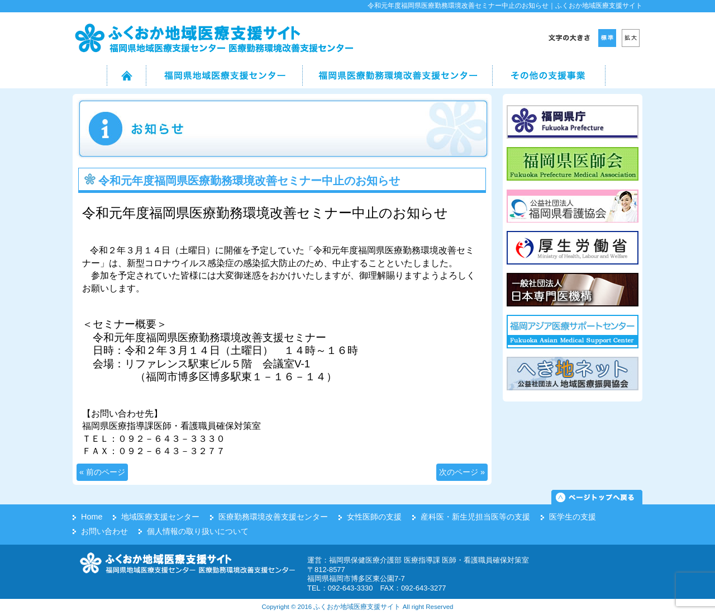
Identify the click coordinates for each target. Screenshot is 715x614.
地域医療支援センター (160, 516)
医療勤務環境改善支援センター (273, 516)
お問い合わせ (104, 531)
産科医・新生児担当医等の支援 (475, 516)
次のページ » (462, 471)
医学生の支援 (572, 516)
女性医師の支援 (374, 516)
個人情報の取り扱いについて (198, 531)
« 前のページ (102, 471)
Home (91, 516)
